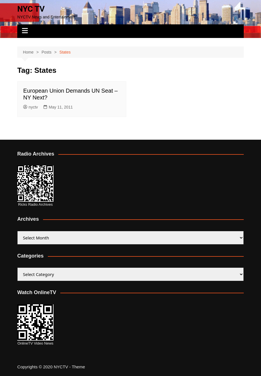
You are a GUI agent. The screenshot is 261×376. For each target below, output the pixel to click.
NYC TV (31, 9)
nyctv (30, 107)
